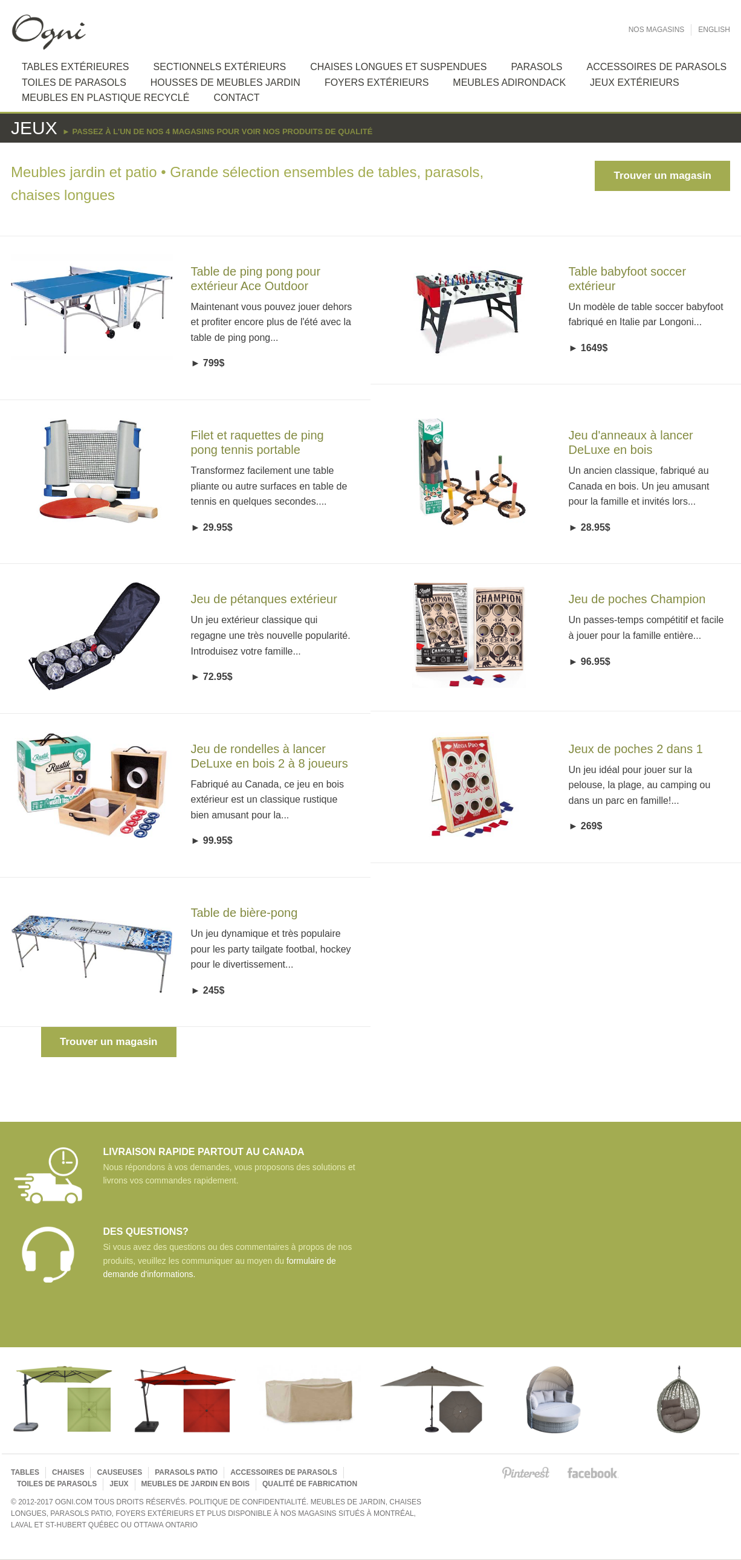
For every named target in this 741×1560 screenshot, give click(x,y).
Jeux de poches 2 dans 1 (636, 749)
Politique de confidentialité (247, 1502)
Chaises (68, 1472)
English (714, 29)
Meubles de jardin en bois (195, 1484)
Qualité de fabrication (309, 1484)
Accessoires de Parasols (656, 67)
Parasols (536, 67)
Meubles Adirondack (509, 82)
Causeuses (119, 1472)
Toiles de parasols (57, 1484)
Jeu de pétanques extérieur (264, 599)
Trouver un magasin (662, 175)
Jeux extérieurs (634, 82)
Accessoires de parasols (283, 1472)
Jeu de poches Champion (637, 599)
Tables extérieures (75, 67)
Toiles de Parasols (74, 82)
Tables (25, 1472)
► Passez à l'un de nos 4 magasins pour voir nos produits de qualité (217, 131)
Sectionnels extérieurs (220, 67)
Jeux (118, 1484)
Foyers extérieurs (377, 82)
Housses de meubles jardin (225, 82)
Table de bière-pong (244, 912)
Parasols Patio (186, 1472)
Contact (236, 97)
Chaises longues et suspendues (398, 67)
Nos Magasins (657, 29)
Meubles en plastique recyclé (105, 97)
